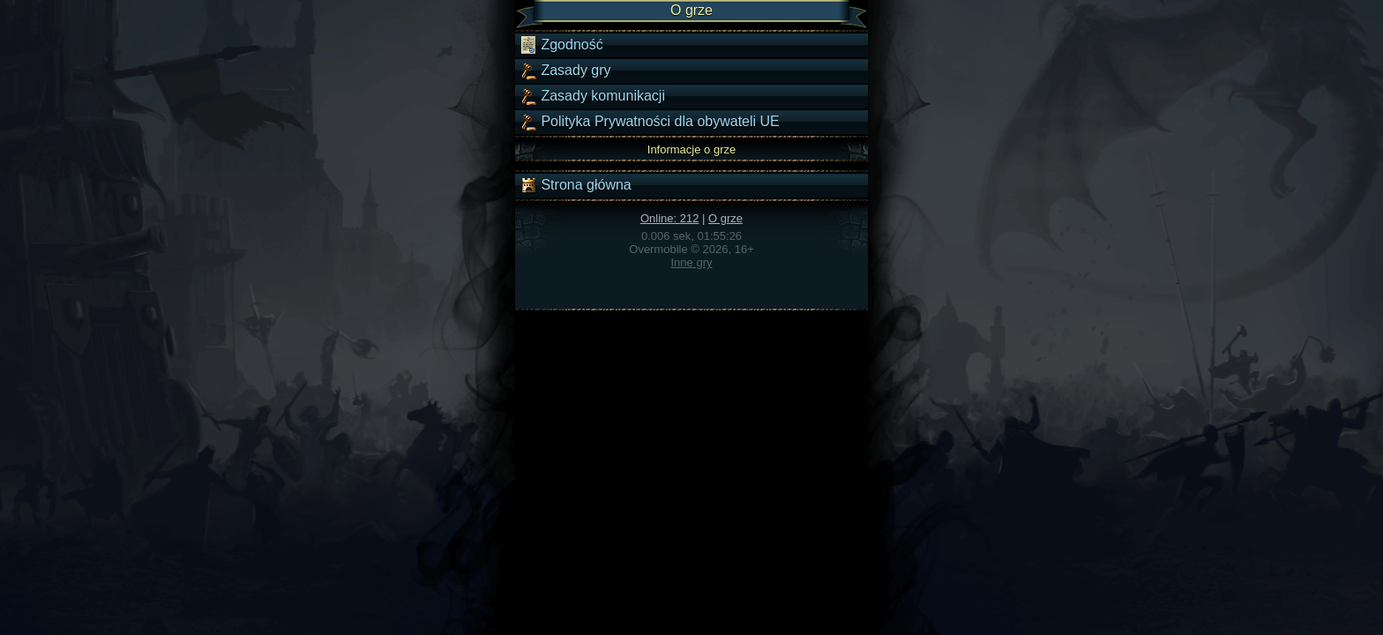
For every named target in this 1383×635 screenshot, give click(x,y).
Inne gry (692, 262)
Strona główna (576, 185)
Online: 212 (669, 218)
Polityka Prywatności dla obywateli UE (650, 122)
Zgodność (561, 45)
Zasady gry (565, 70)
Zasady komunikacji (592, 96)
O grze (725, 218)
